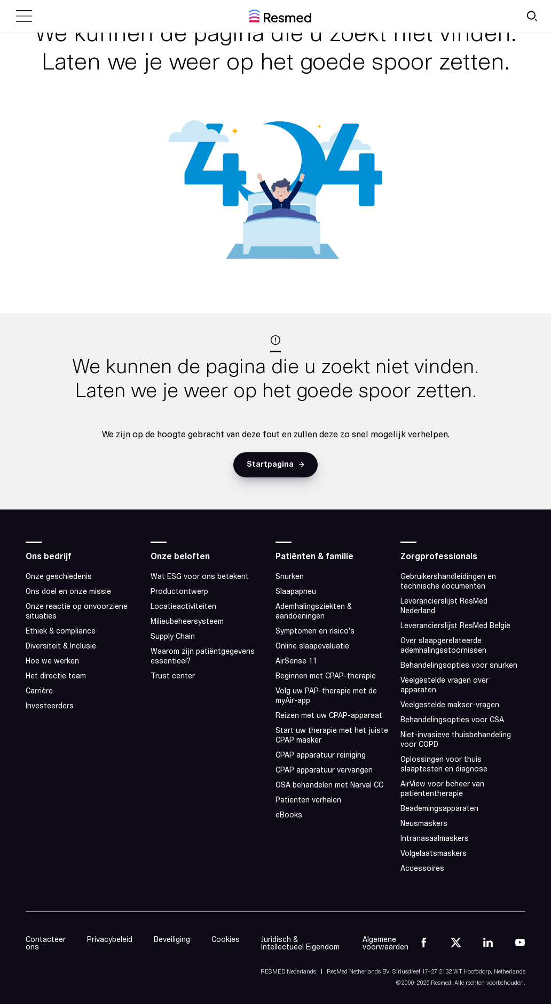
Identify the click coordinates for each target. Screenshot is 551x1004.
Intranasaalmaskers (434, 839)
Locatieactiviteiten (183, 607)
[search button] (531, 16)
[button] (275, 464)
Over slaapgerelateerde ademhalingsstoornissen (443, 646)
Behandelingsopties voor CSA (452, 720)
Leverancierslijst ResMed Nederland (443, 606)
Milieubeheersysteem (188, 622)
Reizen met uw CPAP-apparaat (329, 716)
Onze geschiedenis (59, 577)
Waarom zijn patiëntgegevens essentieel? (203, 656)
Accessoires (422, 869)
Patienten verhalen (308, 800)
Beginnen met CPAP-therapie (326, 676)
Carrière (39, 691)
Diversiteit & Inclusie (63, 646)
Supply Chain (173, 637)
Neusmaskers (423, 824)
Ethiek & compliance (61, 631)
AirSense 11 (296, 661)
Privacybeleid (109, 940)
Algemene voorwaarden (385, 944)
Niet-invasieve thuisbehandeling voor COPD (455, 740)
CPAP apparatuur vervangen (324, 770)
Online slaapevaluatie (312, 646)
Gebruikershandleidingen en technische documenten (448, 582)
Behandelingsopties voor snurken (458, 665)
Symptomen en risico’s (315, 631)
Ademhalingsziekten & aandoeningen (314, 612)
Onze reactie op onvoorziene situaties (77, 612)
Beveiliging (172, 940)
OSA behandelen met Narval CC (329, 785)
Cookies (225, 940)
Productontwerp (179, 592)
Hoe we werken (52, 661)
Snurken (290, 577)
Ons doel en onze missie (68, 592)
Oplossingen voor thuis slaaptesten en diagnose (443, 764)
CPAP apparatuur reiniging (321, 755)
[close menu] (24, 16)
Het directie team (56, 676)
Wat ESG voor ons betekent (201, 577)
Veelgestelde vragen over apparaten (444, 685)
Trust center (173, 676)
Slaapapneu (296, 592)
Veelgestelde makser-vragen (449, 705)
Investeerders (50, 706)
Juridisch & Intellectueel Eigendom (300, 944)
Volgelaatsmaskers (433, 854)
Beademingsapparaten (439, 809)
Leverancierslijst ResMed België (455, 626)
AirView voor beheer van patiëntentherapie (442, 789)
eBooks (289, 815)
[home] (280, 16)
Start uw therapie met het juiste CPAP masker (332, 736)
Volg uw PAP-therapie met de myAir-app (326, 696)
